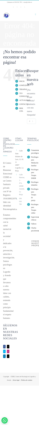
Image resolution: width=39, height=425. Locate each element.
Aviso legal (16, 380)
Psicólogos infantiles (33, 183)
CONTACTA (23, 104)
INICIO (22, 81)
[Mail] (8, 356)
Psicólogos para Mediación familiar (33, 161)
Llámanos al (14, 2)
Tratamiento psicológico (33, 151)
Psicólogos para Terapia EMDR (33, 174)
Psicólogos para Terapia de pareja (33, 194)
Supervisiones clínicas (33, 218)
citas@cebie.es (27, 2)
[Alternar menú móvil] (35, 14)
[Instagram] (8, 351)
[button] (4, 420)
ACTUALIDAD (24, 100)
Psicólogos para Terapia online (33, 209)
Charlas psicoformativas (33, 229)
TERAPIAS (23, 89)
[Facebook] (4, 346)
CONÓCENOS (24, 85)
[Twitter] (8, 346)
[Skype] (4, 351)
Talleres (33, 224)
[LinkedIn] (4, 356)
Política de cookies (26, 380)
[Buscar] (29, 121)
